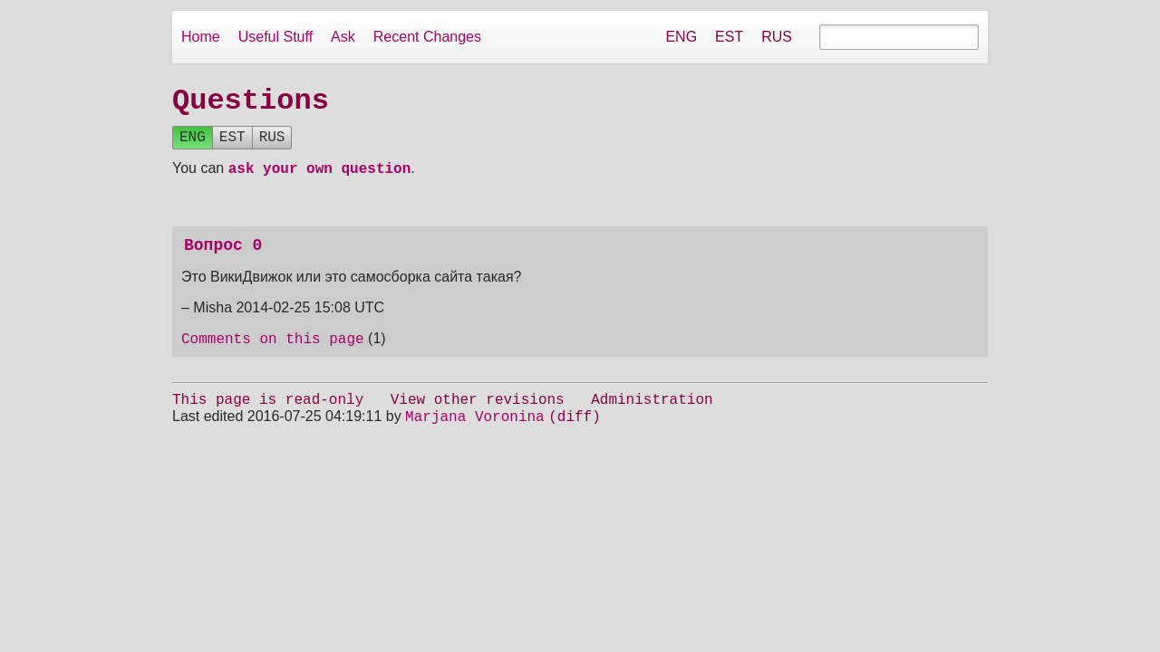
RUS (776, 36)
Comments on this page (272, 352)
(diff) (574, 436)
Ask (343, 36)
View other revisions (478, 416)
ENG (681, 36)
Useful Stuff (275, 36)
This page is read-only (267, 416)
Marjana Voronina (475, 436)
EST (729, 36)
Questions (250, 101)
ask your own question (319, 177)
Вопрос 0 (223, 255)
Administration (651, 416)
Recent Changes (427, 36)
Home (200, 36)
